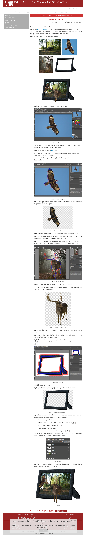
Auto (52, 150)
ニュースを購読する (69, 516)
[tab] (16, 15)
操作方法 (8, 15)
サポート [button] (56, 12)
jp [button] (80, 8)
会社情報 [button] (64, 12)
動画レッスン (10, 20)
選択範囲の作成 (10, 18)
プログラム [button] (17, 12)
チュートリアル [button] (45, 12)
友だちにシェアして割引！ (26, 515)
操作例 (7, 23)
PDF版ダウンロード (11, 28)
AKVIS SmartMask (42, 29)
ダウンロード (28, 12)
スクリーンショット (11, 25)
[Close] (75, 521)
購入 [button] (36, 12)
